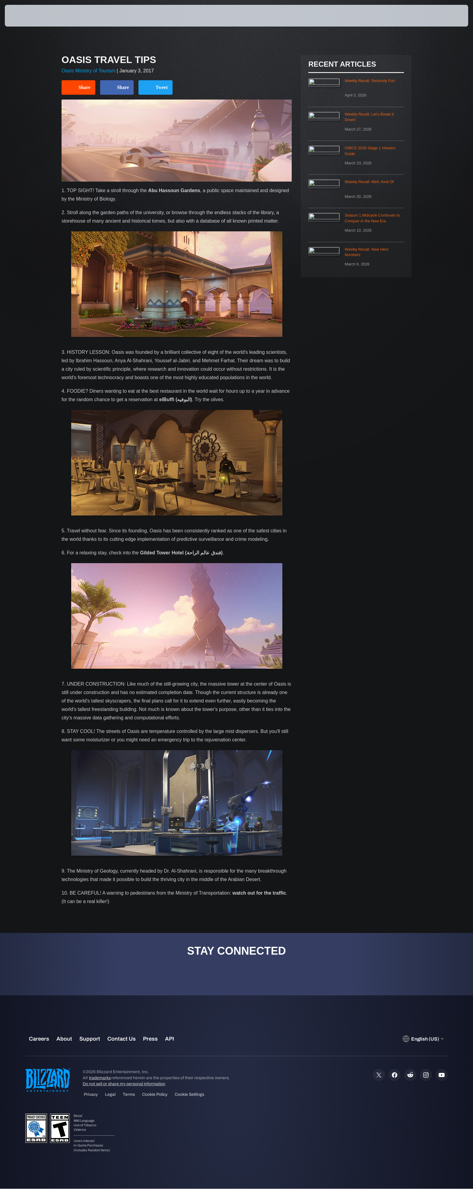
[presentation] (27, 16)
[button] (447, 15)
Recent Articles (342, 64)
